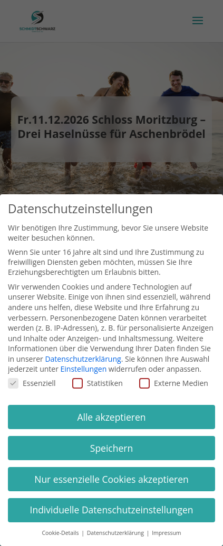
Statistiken (97, 383)
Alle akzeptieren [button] (111, 417)
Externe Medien (173, 383)
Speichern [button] (111, 448)
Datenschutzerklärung (83, 359)
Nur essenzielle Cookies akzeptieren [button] (111, 479)
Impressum (166, 533)
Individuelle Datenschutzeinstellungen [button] (111, 509)
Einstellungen (84, 369)
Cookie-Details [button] (61, 533)
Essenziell (32, 383)
